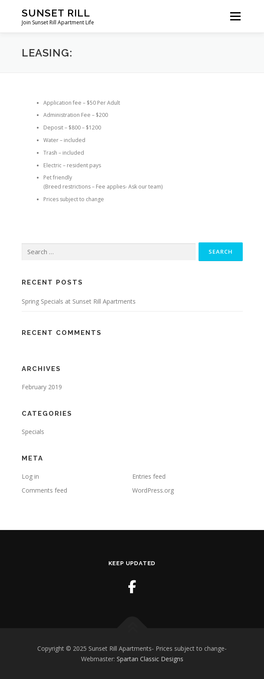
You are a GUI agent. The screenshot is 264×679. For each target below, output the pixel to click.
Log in (30, 476)
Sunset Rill (56, 13)
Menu (235, 16)
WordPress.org (153, 490)
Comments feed (44, 490)
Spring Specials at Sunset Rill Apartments (79, 301)
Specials (33, 431)
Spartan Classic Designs (150, 659)
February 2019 (42, 387)
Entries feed (149, 476)
